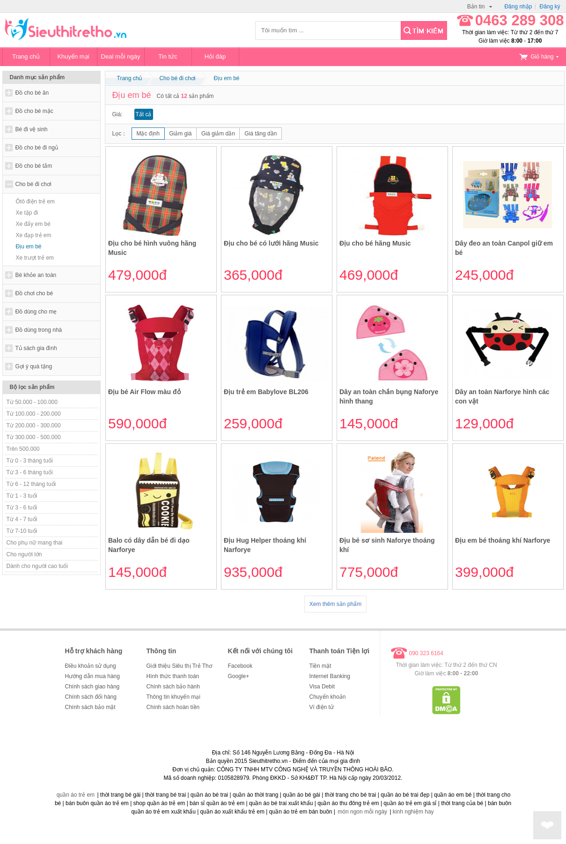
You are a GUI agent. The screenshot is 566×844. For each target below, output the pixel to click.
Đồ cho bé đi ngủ (36, 147)
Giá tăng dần (260, 133)
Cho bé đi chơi (33, 184)
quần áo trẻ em (76, 795)
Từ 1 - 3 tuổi (22, 496)
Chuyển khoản (327, 697)
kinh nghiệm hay (413, 811)
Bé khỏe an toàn (36, 275)
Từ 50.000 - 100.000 (32, 402)
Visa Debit (322, 686)
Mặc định (148, 133)
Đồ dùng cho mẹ (36, 311)
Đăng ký (549, 6)
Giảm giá (180, 133)
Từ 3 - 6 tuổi (22, 507)
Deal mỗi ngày (120, 56)
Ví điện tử (321, 707)
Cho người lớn (24, 554)
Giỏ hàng (539, 56)
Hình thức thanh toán (173, 676)
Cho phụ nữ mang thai (35, 542)
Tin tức (167, 56)
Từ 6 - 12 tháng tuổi (31, 484)
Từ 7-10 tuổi (22, 531)
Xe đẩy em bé (33, 224)
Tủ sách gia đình (36, 348)
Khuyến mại (73, 56)
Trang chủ (26, 56)
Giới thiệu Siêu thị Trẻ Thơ (179, 666)
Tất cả (144, 114)
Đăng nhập (518, 6)
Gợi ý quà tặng (33, 366)
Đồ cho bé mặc (34, 111)
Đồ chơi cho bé (34, 293)
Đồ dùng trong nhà (38, 330)
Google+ (239, 676)
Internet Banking (329, 676)
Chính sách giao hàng (92, 686)
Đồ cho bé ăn (32, 93)
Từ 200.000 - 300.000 (34, 425)
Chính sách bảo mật (90, 707)
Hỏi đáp (215, 56)
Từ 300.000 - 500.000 (34, 437)
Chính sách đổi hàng (91, 697)
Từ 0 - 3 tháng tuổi (30, 460)
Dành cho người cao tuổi (37, 566)
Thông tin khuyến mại (173, 697)
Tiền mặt (320, 666)
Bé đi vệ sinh (31, 129)
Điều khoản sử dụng (90, 666)
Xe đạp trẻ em (33, 235)
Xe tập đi (27, 212)
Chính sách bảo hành (173, 686)
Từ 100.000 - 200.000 (34, 414)
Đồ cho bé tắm (33, 166)
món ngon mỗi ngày (362, 811)
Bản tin (479, 6)
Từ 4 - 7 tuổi (22, 519)
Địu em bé (29, 246)
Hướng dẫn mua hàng (92, 676)
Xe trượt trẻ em (35, 257)
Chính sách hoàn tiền (173, 707)
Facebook (240, 666)
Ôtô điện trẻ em (35, 201)
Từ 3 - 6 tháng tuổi (30, 472)
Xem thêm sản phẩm (335, 604)
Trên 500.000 (23, 449)
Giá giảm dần (218, 133)
